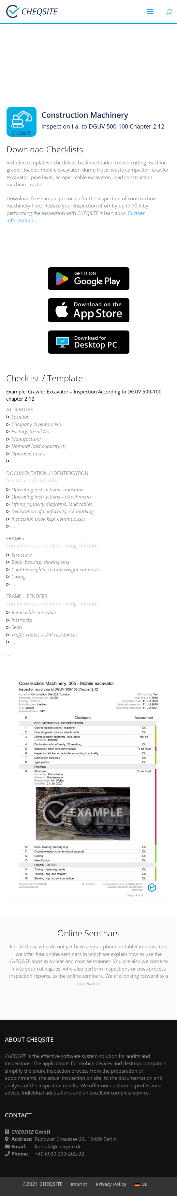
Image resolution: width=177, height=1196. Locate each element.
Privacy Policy (111, 1184)
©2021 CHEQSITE (42, 1184)
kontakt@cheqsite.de (58, 1146)
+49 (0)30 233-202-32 (59, 1153)
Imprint (79, 1184)
